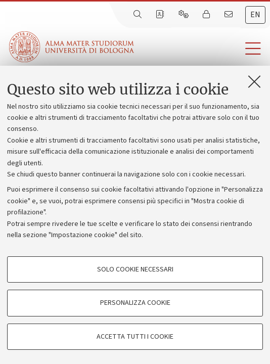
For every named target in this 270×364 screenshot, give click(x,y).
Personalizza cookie (135, 303)
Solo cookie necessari (135, 269)
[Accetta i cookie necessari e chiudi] (254, 81)
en (255, 14)
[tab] (255, 15)
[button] (202, 49)
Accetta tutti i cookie (135, 337)
